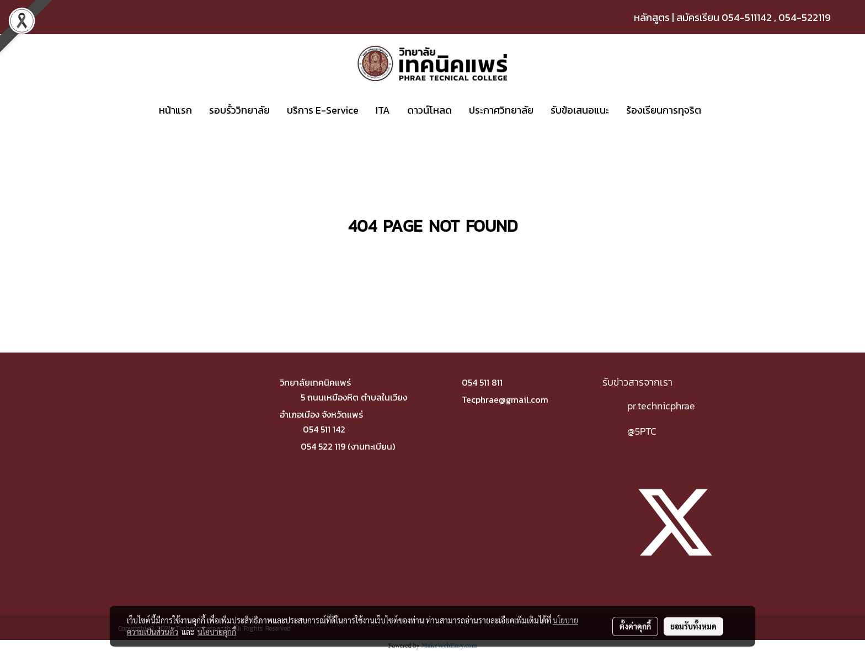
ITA (383, 110)
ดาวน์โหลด (429, 110)
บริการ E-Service (323, 110)
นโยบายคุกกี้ (216, 632)
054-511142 (747, 17)
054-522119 (804, 17)
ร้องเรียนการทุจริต (663, 110)
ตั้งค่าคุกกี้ (635, 626)
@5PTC (641, 431)
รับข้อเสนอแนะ (580, 110)
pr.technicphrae (661, 405)
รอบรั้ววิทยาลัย (239, 110)
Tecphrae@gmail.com (505, 399)
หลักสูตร (652, 17)
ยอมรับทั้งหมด (693, 626)
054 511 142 (324, 429)
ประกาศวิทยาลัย (501, 110)
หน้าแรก (175, 110)
